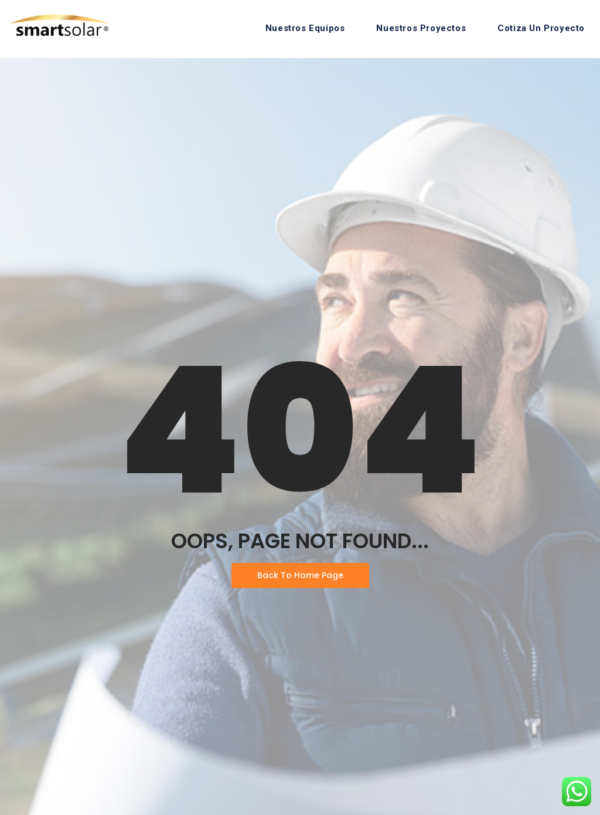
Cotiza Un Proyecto (541, 28)
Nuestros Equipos (305, 28)
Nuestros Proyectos (421, 28)
